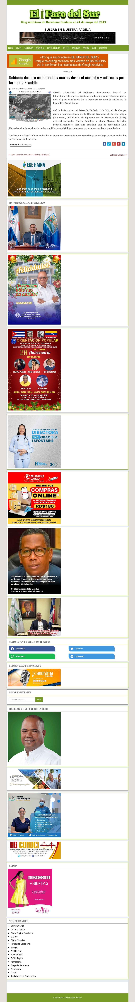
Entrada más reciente (21, 155)
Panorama (16, 969)
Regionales (40, 48)
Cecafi (13, 972)
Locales (19, 48)
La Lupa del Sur (18, 929)
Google (14, 947)
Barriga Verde (17, 925)
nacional (68, 71)
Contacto (103, 48)
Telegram (77, 656)
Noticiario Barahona (20, 943)
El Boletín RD (17, 954)
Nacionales (29, 48)
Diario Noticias (18, 940)
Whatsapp (18, 656)
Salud (94, 48)
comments (40, 88)
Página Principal (41, 155)
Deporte (66, 48)
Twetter (77, 648)
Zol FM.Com (16, 951)
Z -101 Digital (17, 958)
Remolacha (16, 961)
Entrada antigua (117, 155)
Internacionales (53, 48)
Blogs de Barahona (20, 965)
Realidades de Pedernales (23, 976)
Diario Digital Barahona (22, 933)
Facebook (18, 648)
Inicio (10, 48)
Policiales (76, 48)
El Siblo (14, 936)
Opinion (86, 48)
